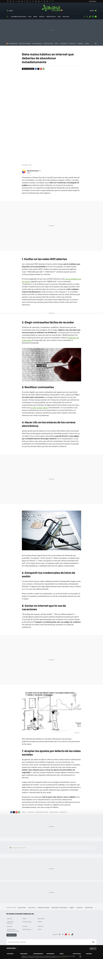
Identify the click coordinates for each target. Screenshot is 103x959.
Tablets (24, 888)
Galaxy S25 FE (63, 43)
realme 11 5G (80, 877)
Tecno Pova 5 (31, 877)
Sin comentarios (28, 69)
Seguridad (31, 782)
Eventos (40, 891)
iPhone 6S (40, 896)
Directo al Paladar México (51, 947)
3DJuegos (22, 926)
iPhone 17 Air (73, 43)
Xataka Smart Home (10, 933)
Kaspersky (63, 782)
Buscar (93, 911)
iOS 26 (56, 43)
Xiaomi (39, 899)
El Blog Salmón (90, 926)
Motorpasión (63, 926)
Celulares (9, 888)
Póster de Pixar (22, 877)
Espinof (35, 928)
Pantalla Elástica (26, 899)
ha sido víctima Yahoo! (39, 377)
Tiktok (90, 17)
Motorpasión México (63, 947)
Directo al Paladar (51, 926)
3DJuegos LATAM (24, 946)
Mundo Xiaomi (10, 936)
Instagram (93, 17)
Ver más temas (11, 905)
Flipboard (41, 69)
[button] (34, 140)
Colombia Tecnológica (18, 16)
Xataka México (10, 946)
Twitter (84, 17)
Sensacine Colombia (36, 949)
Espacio (41, 16)
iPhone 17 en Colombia (24, 43)
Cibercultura (51, 16)
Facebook (87, 17)
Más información (63, 957)
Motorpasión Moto (64, 928)
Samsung (80, 43)
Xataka (8, 926)
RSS (69, 904)
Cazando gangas (26, 891)
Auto (29, 16)
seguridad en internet (42, 782)
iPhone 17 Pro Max (48, 43)
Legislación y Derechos (10, 892)
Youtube (96, 17)
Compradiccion (77, 930)
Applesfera (9, 930)
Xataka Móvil (10, 928)
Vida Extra (22, 928)
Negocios (66, 16)
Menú (11, 11)
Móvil (35, 16)
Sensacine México (38, 946)
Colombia (24, 896)
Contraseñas (54, 782)
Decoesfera (76, 928)
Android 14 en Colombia (44, 877)
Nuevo (92, 11)
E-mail (43, 69)
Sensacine (36, 926)
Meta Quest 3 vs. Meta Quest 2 (59, 877)
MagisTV (72, 877)
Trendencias (76, 926)
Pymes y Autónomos (89, 928)
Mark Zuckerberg (37, 43)
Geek (59, 16)
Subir (91, 918)
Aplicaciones (41, 888)
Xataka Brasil (10, 948)
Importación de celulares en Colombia (13, 900)
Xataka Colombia (51, 8)
